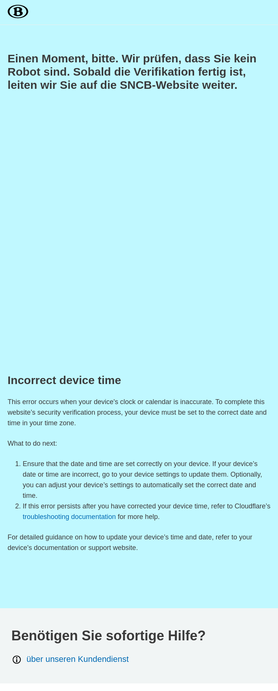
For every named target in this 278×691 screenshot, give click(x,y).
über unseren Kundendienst (70, 659)
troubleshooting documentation (69, 517)
